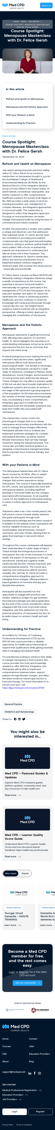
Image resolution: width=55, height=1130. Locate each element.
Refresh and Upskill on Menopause (25, 99)
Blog (31, 1061)
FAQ (4, 1054)
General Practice (13, 704)
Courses (6, 1046)
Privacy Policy (7, 1125)
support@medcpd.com (14, 1072)
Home (5, 1039)
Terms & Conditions (24, 1125)
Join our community (25, 983)
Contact (33, 1039)
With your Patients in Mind (20, 115)
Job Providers (9, 1099)
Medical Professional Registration (19, 1090)
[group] (18, 906)
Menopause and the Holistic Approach (27, 107)
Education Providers (39, 1054)
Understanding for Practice (20, 123)
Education (9, 136)
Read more (10, 795)
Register (24, 971)
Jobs (31, 1046)
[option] (15, 1010)
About (5, 1061)
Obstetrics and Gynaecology (19, 712)
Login (12, 971)
